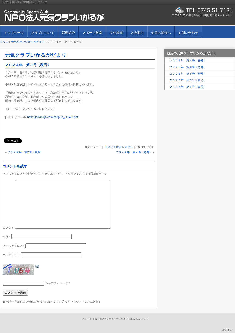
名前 (6, 236)
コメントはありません (119, 147)
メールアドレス (13, 246)
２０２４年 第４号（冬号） (134, 152)
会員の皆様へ (161, 33)
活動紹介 (68, 33)
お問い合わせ (188, 33)
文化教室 (116, 33)
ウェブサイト (11, 255)
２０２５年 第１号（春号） (187, 87)
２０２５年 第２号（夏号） (187, 80)
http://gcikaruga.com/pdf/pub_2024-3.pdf (52, 117)
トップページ (14, 33)
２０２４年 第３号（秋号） (28, 65)
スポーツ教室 (92, 33)
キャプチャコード (56, 283)
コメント (8, 227)
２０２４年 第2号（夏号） (25, 152)
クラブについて (42, 33)
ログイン (227, 329)
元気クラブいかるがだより (36, 55)
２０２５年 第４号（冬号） (187, 67)
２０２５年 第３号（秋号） (187, 73)
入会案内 (137, 33)
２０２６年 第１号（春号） (187, 60)
